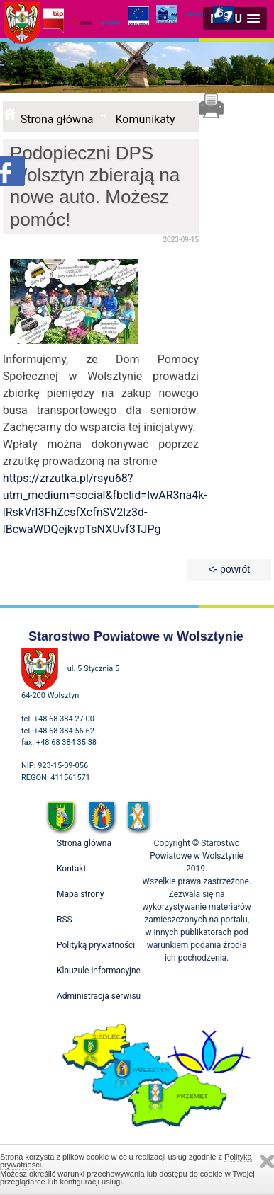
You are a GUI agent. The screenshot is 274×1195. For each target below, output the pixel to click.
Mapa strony (80, 894)
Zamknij (267, 1161)
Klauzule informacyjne (99, 971)
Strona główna (57, 119)
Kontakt (71, 869)
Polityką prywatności (96, 945)
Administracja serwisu (99, 996)
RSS (64, 920)
